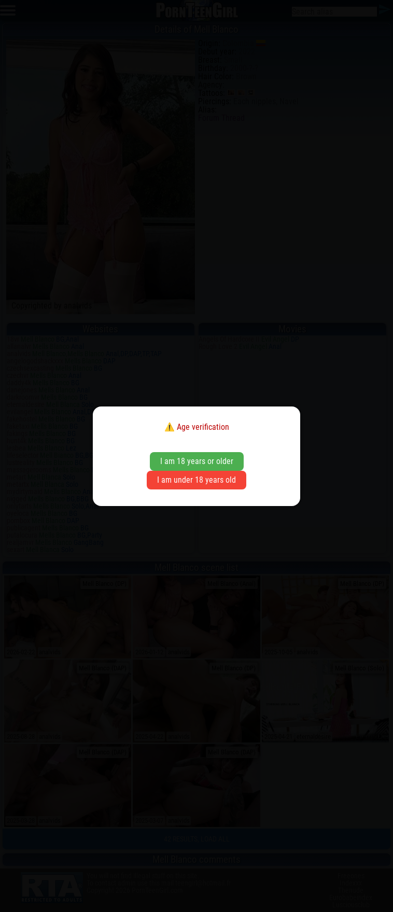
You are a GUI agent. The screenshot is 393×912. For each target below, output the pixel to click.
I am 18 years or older (196, 461)
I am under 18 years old (196, 480)
